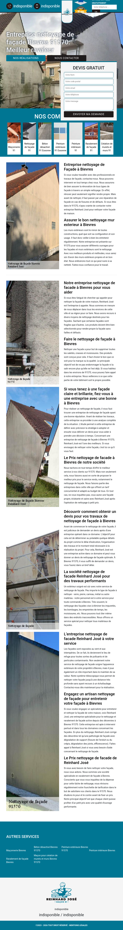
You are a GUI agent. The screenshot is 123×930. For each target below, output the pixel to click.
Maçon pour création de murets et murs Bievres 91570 (46, 858)
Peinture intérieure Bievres (102, 850)
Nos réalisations (26, 58)
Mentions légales (78, 925)
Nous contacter (67, 58)
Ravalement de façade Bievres (17, 860)
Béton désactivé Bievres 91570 (46, 849)
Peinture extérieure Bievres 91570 (75, 849)
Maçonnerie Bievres (16, 850)
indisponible (19, 6)
